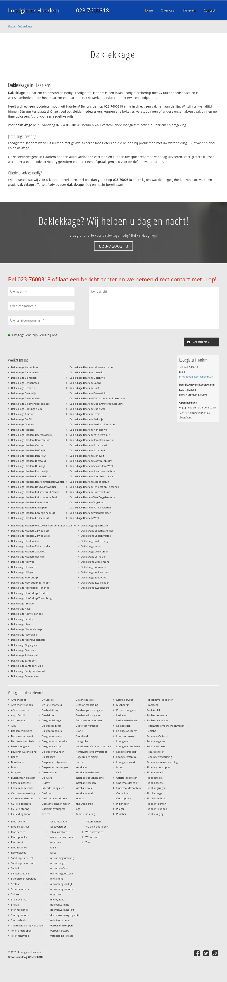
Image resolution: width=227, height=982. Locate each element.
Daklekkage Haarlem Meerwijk (86, 372)
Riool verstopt (19, 821)
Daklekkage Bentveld (23, 388)
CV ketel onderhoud (22, 798)
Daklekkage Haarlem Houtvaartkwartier (33, 486)
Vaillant (54, 847)
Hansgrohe (82, 741)
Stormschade (18, 920)
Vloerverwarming (59, 904)
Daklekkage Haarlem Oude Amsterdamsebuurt (96, 403)
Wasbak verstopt (59, 930)
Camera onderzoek (22, 788)
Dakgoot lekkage (51, 720)
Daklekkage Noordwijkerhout (28, 639)
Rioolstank (17, 842)
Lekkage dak (123, 725)
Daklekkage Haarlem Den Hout (28, 455)
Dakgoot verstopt (52, 746)
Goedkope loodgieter (88, 715)
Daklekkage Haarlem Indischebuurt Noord (35, 492)
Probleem (152, 704)
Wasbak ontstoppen (61, 925)
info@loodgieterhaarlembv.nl (196, 376)
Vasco (53, 852)
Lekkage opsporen (126, 730)
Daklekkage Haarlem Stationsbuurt (89, 481)
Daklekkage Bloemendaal (25, 398)
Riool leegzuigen (156, 788)
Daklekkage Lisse (20, 624)
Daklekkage (25, 26)
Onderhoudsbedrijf (127, 782)
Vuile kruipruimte (60, 920)
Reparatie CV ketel (157, 736)
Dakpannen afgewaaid (55, 762)
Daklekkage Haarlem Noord (85, 382)
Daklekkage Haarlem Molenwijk (87, 377)
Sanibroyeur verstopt (23, 863)
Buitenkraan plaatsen (23, 777)
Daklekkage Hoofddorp (24, 577)
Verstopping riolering (62, 858)
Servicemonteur (20, 889)
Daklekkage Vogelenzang (95, 561)
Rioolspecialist (19, 837)
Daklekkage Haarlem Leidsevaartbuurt (91, 367)
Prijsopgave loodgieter (160, 699)
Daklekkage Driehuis (22, 424)
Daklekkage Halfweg (22, 561)
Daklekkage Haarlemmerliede (27, 556)
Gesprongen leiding (87, 704)
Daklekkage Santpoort (23, 660)
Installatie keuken (86, 782)
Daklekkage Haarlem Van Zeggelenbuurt (92, 497)
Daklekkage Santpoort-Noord (28, 671)
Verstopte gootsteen (61, 873)
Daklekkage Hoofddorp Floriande (30, 587)
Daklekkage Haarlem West (84, 518)
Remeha (151, 730)
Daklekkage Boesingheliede (26, 408)
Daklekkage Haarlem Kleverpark (29, 507)
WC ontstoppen (94, 832)
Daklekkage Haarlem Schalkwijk (87, 450)
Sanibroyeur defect (22, 858)
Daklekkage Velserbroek (94, 551)
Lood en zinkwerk (126, 736)
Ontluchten (122, 793)
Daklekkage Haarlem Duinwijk (28, 466)
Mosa (119, 767)
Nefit (119, 772)
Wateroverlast (93, 821)
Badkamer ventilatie (22, 741)
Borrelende (17, 762)
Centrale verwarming (23, 793)
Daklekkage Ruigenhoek (25, 655)
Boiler (14, 756)
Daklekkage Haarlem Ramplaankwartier (91, 440)
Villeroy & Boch (58, 899)
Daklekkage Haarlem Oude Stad (87, 408)
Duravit (46, 782)
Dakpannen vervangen (55, 767)
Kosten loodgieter (126, 710)
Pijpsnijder (122, 803)
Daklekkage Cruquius (23, 414)
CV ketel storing (20, 808)
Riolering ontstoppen (159, 767)
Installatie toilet (84, 788)
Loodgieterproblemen (128, 746)
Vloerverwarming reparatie (65, 915)
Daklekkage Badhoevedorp (26, 372)
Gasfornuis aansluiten (54, 798)
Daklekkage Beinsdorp (24, 377)
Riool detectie (155, 777)
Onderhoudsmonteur (128, 788)
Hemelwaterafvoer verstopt (91, 751)
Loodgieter (122, 741)
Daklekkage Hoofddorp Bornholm (30, 582)
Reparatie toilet (155, 751)
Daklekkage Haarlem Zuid (25, 541)
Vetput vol (56, 894)
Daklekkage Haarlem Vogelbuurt (87, 502)
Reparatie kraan (156, 746)
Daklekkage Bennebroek (25, 382)
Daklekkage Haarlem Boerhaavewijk (31, 434)
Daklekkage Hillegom (23, 572)
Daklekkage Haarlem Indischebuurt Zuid (34, 497)
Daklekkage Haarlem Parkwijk (86, 419)
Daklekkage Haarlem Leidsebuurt (30, 518)
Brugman (16, 772)
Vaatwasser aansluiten (62, 837)
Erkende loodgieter (53, 788)
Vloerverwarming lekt (62, 909)
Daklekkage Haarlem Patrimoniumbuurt (92, 424)
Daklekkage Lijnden (22, 619)
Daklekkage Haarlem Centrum (28, 445)
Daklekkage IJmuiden (23, 603)
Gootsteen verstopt (87, 725)
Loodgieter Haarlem (33, 10)
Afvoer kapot (18, 699)
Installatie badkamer (87, 772)
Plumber (121, 814)
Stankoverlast (19, 899)
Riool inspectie (155, 782)
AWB (13, 725)
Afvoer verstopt (20, 710)
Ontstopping (123, 798)
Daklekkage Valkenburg (94, 541)
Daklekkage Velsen (91, 546)
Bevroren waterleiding (23, 751)
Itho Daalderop (84, 803)
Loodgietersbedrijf (126, 751)
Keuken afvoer (124, 699)
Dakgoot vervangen (53, 751)
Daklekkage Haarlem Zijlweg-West (30, 535)
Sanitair (15, 868)
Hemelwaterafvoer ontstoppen (93, 746)
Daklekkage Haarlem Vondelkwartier (90, 507)
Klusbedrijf (122, 704)
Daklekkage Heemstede (24, 567)
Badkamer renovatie (22, 736)
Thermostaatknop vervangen (27, 925)
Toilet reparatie (58, 821)
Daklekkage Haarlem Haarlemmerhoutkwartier (37, 481)
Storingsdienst (19, 909)
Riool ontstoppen (157, 808)
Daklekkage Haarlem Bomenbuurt (30, 440)
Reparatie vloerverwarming (162, 762)
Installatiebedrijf (85, 793)
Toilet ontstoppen (21, 930)
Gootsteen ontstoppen (89, 720)
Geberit (46, 814)
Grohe (79, 730)
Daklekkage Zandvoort (94, 577)
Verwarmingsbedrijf (61, 884)
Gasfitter (47, 793)
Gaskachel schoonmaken (56, 803)
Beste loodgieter (20, 746)
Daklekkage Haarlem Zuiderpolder (30, 546)
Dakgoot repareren (52, 736)
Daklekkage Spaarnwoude (96, 535)
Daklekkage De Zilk (22, 419)
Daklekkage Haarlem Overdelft (86, 414)
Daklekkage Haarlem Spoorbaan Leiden (92, 476)
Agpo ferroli (18, 715)
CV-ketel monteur (52, 704)
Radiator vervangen (158, 720)
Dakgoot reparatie (52, 730)
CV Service (48, 699)
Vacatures (55, 842)
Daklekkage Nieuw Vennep (26, 629)
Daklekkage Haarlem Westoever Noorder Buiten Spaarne (43, 525)
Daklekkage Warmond (93, 567)
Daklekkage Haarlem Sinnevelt (86, 455)
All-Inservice (18, 720)
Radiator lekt (154, 710)
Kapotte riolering (85, 814)
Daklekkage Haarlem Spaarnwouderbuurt (93, 471)
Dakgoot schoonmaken (55, 741)
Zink (87, 842)
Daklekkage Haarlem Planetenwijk (88, 429)
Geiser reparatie (85, 699)
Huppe (79, 762)
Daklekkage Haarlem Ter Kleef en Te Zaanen (94, 486)
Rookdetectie (18, 852)
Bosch (14, 767)
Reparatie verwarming (159, 756)
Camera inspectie (21, 782)
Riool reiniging (155, 814)
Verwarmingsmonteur (62, 889)
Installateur (82, 767)
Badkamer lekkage (21, 730)
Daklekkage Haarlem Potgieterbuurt (89, 434)
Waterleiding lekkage (61, 935)
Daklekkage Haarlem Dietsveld (28, 460)
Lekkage (121, 715)
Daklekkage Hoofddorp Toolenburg (31, 598)
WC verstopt (92, 837)
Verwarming (56, 878)
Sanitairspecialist (20, 873)
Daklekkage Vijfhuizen (93, 556)
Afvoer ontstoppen (22, 704)
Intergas (80, 798)
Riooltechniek (19, 847)
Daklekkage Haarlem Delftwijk (28, 450)
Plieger (120, 808)
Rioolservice (18, 832)
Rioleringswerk (155, 772)
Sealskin (15, 884)
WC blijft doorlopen (96, 826)
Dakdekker (48, 715)
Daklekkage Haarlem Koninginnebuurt (33, 512)
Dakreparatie (49, 772)
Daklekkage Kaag (20, 608)
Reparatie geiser (156, 741)
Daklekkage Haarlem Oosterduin (87, 393)
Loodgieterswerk (125, 762)
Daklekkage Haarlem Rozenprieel (88, 445)
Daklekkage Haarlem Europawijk (29, 471)
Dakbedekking (50, 710)
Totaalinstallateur (59, 832)
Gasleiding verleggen (54, 808)
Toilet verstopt (58, 826)
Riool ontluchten (156, 803)
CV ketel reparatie (21, 803)
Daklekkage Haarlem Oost (84, 388)
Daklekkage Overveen (23, 650)
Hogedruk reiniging (87, 756)
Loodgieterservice (126, 756)
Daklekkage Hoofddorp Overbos (29, 593)
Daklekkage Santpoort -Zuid (27, 665)
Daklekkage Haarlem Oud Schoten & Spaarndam (97, 398)
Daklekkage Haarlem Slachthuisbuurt (90, 460)
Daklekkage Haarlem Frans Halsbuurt (32, 476)
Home (12, 26)
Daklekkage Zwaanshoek (95, 582)
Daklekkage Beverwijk (23, 393)
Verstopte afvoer (59, 868)
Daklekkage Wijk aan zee (95, 572)
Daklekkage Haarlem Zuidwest (28, 551)
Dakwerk (47, 777)
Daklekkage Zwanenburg (95, 587)
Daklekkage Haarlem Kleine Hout (30, 502)
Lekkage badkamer (127, 720)
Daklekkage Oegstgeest (24, 645)
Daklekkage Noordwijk (24, 634)
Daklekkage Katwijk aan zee (27, 613)
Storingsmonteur (20, 915)
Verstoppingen (58, 863)
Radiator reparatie (157, 715)
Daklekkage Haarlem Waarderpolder (89, 512)
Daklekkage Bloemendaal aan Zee (30, 403)
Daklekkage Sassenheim (24, 676)
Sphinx (15, 894)
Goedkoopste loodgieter (90, 710)
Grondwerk (82, 736)
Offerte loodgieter (126, 777)
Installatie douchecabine (90, 777)
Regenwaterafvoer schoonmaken (166, 725)
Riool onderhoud (157, 798)
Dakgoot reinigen (52, 725)
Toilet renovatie (20, 935)
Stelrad (15, 904)
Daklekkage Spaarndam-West (97, 530)
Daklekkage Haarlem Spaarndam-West (91, 466)
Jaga (78, 808)
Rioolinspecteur (20, 826)
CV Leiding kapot (21, 814)
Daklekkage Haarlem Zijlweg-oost (30, 530)
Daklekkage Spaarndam (94, 525)
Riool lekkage (154, 793)
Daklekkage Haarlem (22, 429)
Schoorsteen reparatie (23, 878)
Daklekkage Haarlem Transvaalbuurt (89, 492)
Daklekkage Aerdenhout (25, 367)
